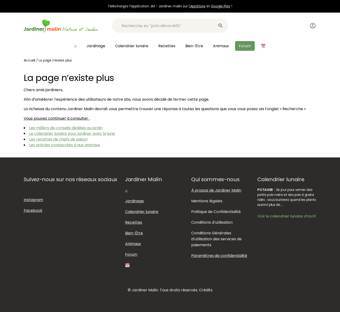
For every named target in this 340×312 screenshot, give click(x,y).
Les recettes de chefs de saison (58, 139)
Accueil (30, 60)
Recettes (166, 46)
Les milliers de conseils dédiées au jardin (66, 128)
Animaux (221, 46)
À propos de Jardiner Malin (216, 190)
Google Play (220, 6)
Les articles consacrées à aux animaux (64, 145)
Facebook (33, 210)
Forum (245, 46)
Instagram (33, 200)
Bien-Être (194, 46)
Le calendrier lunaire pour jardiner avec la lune (72, 133)
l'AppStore (197, 6)
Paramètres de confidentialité (219, 255)
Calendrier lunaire (131, 46)
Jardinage (95, 46)
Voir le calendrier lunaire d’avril (286, 216)
